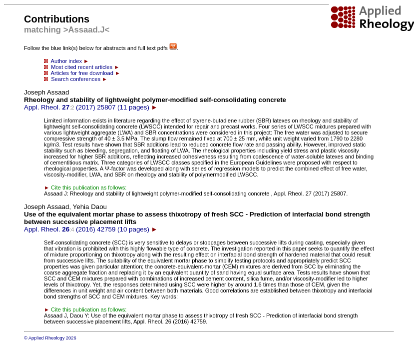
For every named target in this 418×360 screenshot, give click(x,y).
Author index (66, 61)
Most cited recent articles (81, 67)
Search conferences (75, 79)
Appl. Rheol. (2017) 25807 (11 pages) (155, 99)
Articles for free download (82, 73)
